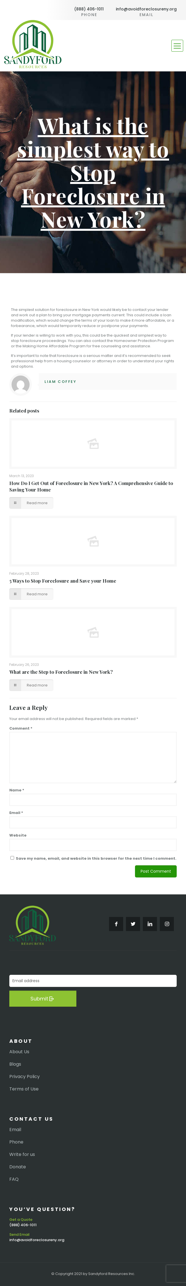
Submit (42, 998)
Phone (16, 1142)
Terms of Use (24, 1089)
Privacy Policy (24, 1077)
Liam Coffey (61, 381)
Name (16, 790)
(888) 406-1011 (89, 9)
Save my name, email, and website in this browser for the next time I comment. (96, 858)
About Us (19, 1052)
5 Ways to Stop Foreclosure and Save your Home (62, 581)
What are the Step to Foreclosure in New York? (61, 672)
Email (16, 812)
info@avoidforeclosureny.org (146, 9)
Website (17, 835)
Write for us (22, 1154)
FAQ (14, 1179)
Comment (20, 728)
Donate (17, 1167)
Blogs (15, 1064)
